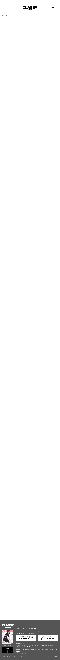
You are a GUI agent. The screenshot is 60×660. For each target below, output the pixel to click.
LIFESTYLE (18, 12)
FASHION (7, 12)
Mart (30, 645)
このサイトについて (6, 656)
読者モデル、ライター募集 (20, 633)
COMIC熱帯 (51, 645)
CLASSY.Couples (45, 12)
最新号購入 (7, 648)
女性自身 (43, 645)
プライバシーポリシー (13, 656)
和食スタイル (39, 645)
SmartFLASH (47, 645)
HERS (28, 645)
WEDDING (24, 12)
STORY (25, 645)
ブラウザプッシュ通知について (30, 633)
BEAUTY (12, 12)
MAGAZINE (52, 12)
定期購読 (10, 651)
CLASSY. (19, 645)
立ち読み (4, 651)
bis (35, 645)
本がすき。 (28, 646)
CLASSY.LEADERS (36, 12)
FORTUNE (29, 12)
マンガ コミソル (23, 646)
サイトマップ (20, 656)
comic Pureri (18, 646)
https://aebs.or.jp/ (23, 653)
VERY (22, 645)
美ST (33, 645)
